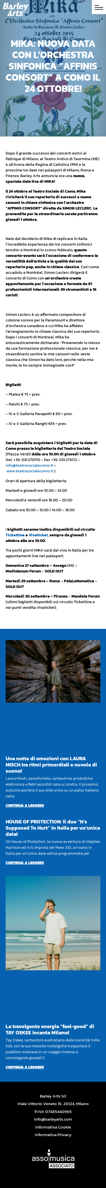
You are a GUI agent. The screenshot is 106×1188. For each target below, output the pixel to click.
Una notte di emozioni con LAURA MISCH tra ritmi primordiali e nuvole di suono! (51, 765)
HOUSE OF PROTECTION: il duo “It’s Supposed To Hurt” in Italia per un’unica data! (53, 828)
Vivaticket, (39, 535)
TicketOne (15, 535)
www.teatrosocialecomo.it (30, 471)
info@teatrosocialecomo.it (29, 465)
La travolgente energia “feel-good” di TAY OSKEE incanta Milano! (50, 1029)
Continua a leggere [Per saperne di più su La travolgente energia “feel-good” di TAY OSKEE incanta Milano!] (25, 1067)
